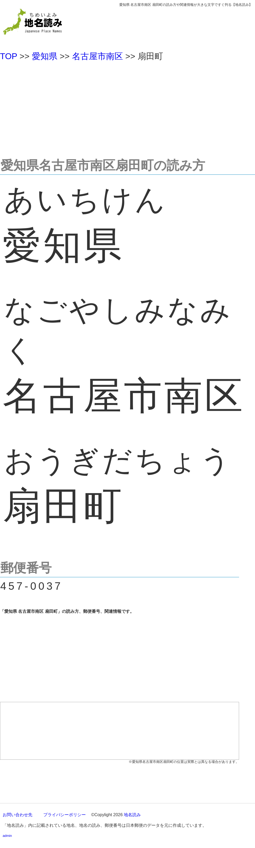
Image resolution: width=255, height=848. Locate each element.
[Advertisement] (127, 107)
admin (7, 836)
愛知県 (44, 56)
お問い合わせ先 (17, 814)
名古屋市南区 (97, 56)
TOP (8, 56)
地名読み (132, 814)
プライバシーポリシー (64, 814)
